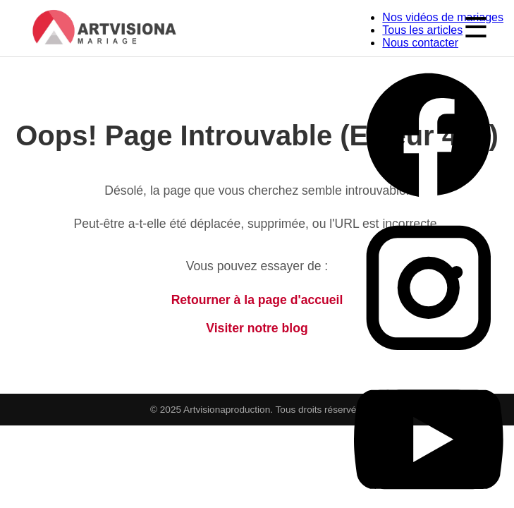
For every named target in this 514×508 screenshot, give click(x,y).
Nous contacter (420, 43)
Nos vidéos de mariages (442, 17)
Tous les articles (422, 30)
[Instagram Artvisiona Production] (428, 358)
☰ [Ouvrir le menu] (476, 27)
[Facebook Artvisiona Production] (428, 206)
